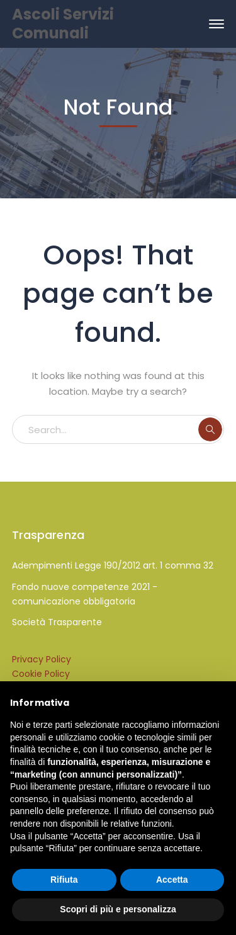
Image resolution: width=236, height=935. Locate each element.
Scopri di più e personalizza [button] (118, 909)
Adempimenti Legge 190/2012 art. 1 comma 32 (112, 565)
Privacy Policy (41, 659)
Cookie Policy (41, 673)
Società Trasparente (57, 622)
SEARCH (210, 429)
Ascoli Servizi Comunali (63, 23)
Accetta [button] (172, 880)
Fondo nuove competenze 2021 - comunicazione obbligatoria (84, 594)
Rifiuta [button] (64, 880)
